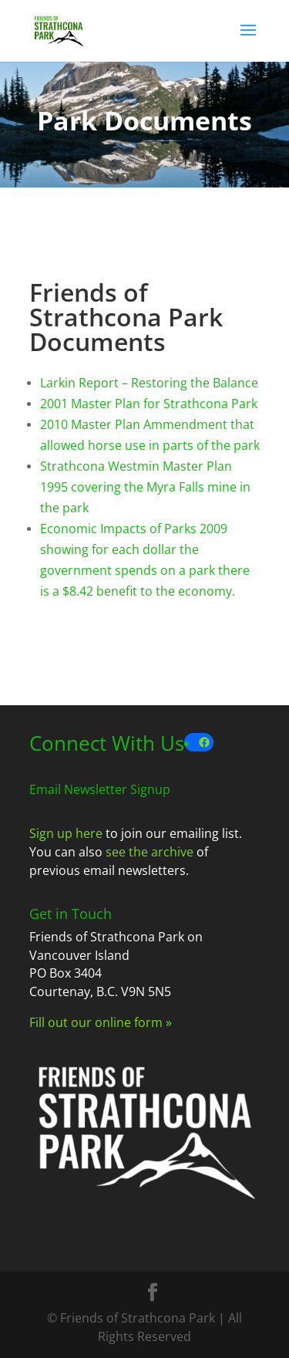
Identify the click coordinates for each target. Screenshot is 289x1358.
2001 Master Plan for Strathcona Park (148, 403)
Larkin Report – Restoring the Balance (149, 382)
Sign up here (65, 833)
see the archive (149, 851)
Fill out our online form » (100, 1022)
